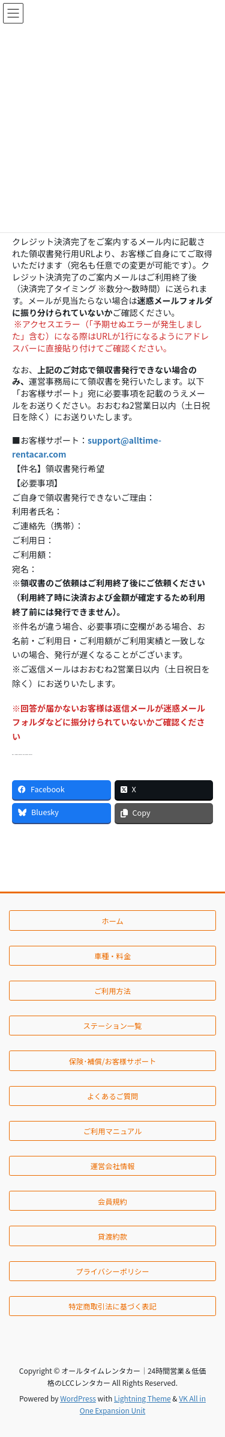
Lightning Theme (142, 1398)
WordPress (78, 1398)
